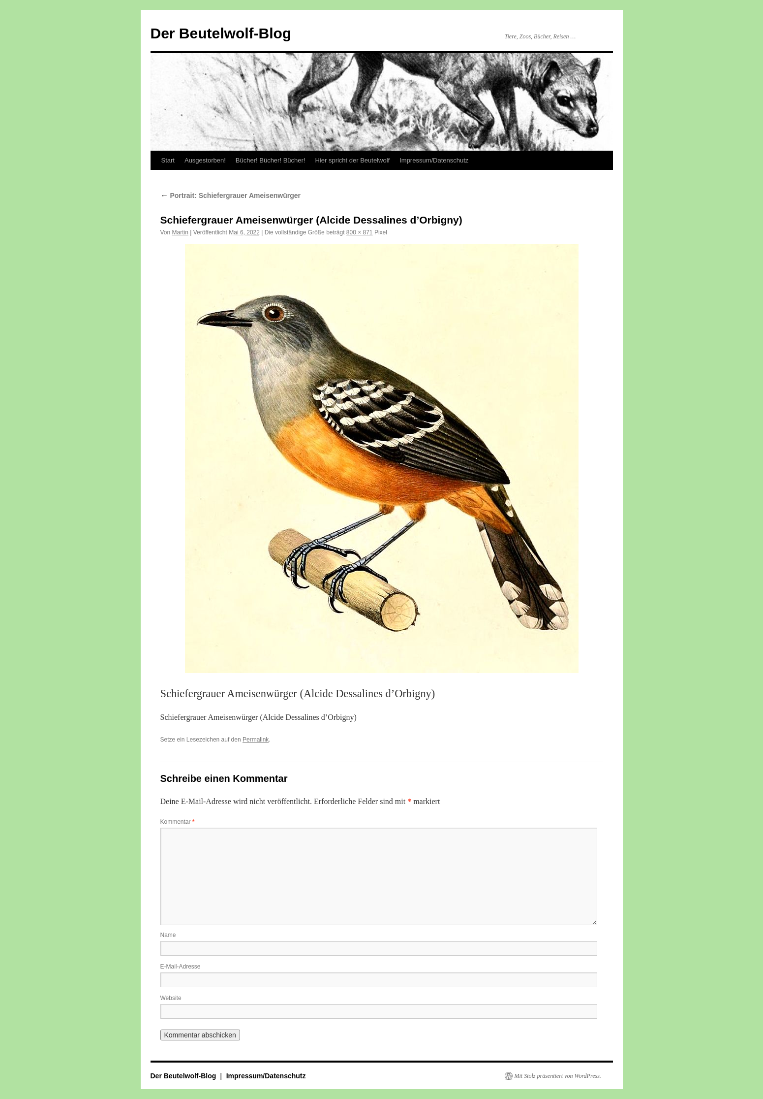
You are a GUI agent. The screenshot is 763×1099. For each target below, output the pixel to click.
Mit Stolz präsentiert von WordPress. (558, 1075)
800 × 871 (359, 232)
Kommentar (177, 821)
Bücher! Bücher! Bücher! (270, 160)
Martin (180, 232)
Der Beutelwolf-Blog (221, 33)
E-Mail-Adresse (180, 966)
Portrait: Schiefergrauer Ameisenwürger (230, 195)
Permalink (256, 739)
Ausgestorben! (205, 160)
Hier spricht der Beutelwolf (352, 160)
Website (171, 998)
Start (168, 160)
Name (168, 935)
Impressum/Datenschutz (433, 160)
